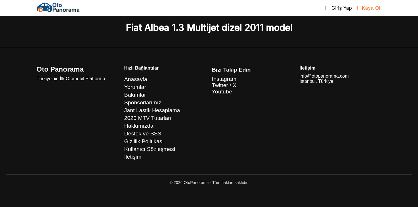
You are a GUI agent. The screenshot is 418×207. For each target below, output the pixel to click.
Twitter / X (224, 85)
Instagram (224, 79)
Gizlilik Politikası (144, 141)
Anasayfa (135, 79)
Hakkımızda (138, 126)
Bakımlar (135, 95)
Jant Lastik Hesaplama (152, 110)
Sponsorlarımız (142, 102)
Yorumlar (135, 87)
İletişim (132, 157)
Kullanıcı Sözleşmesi (149, 149)
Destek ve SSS (142, 134)
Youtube (222, 92)
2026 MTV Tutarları (147, 118)
